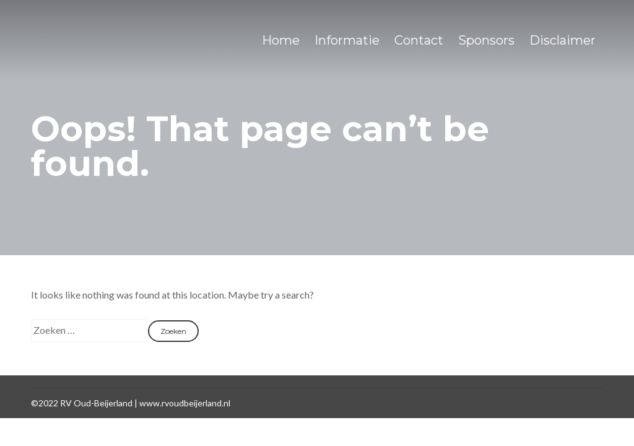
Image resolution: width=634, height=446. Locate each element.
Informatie (347, 40)
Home (281, 40)
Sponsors (486, 40)
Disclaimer (562, 40)
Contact (418, 40)
